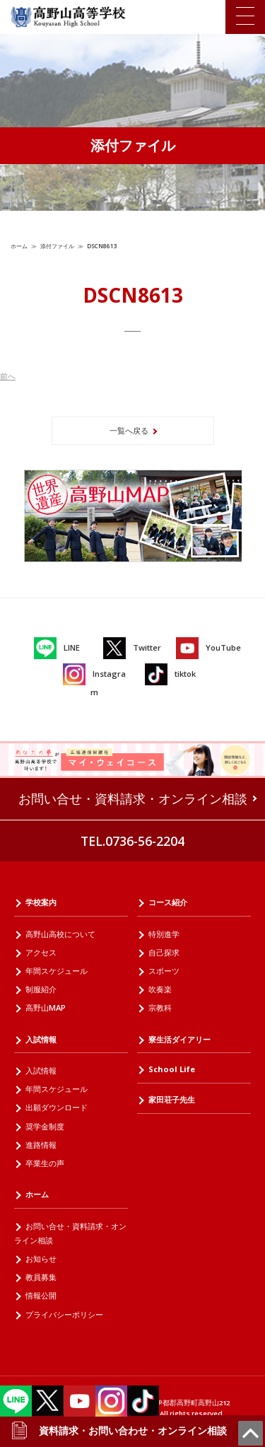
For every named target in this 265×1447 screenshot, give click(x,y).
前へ (8, 376)
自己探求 (163, 952)
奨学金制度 (44, 1126)
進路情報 (41, 1144)
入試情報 (41, 1039)
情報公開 (41, 1295)
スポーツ (163, 970)
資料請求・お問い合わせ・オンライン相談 (119, 1430)
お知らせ (41, 1258)
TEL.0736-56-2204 (132, 840)
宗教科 (160, 1007)
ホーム (19, 246)
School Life (171, 1069)
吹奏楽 (160, 989)
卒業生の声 (44, 1163)
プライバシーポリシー (64, 1314)
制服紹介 (41, 989)
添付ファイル (57, 246)
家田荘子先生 (171, 1099)
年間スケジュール (56, 970)
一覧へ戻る (129, 430)
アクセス (41, 952)
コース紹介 (167, 902)
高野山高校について (60, 934)
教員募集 (41, 1277)
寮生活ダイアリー (179, 1039)
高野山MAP (45, 1007)
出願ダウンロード (56, 1107)
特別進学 (163, 934)
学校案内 (41, 902)
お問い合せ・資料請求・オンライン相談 (132, 798)
